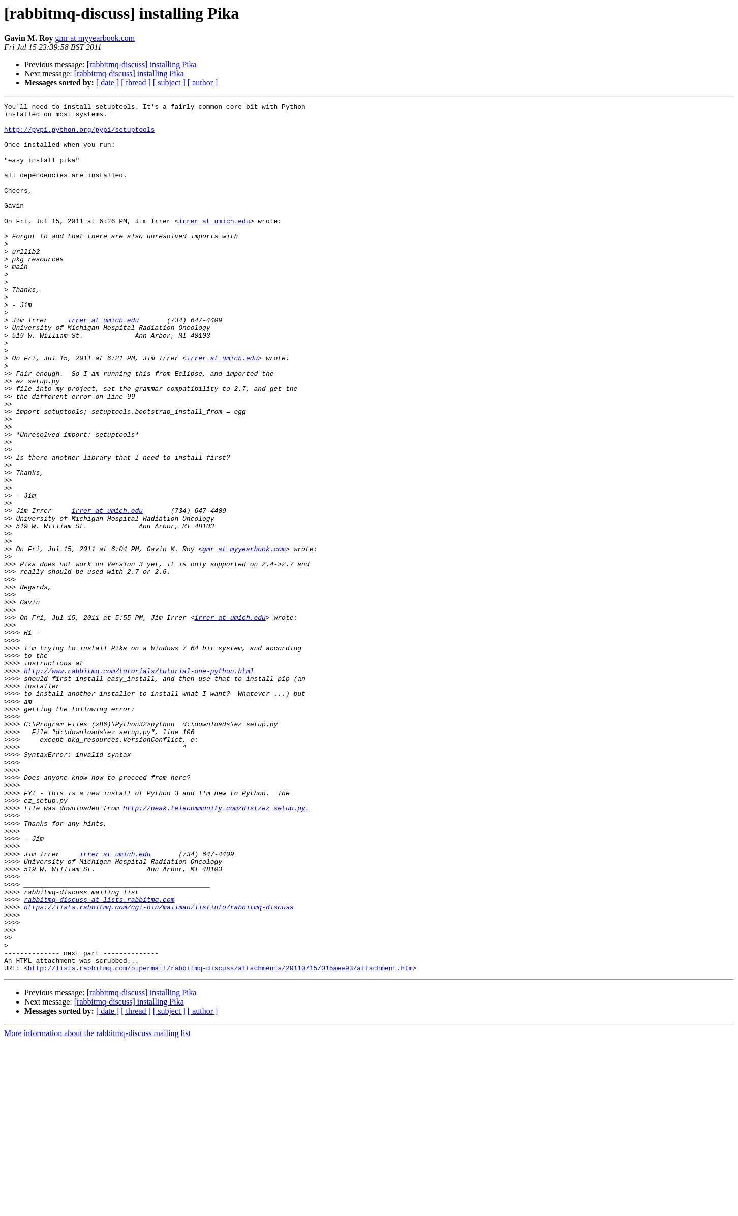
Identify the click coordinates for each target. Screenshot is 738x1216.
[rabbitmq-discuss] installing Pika (142, 64)
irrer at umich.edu (214, 245)
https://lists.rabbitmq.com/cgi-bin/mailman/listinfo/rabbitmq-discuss (158, 1068)
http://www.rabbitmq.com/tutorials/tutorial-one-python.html (139, 784)
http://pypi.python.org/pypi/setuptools (79, 135)
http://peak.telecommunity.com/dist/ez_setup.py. (216, 949)
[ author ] (203, 82)
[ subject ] (169, 82)
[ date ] (107, 82)
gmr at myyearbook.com (95, 38)
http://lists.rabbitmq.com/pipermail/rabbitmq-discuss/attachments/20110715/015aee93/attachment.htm (220, 1141)
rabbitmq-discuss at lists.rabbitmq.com (99, 1059)
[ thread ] (136, 82)
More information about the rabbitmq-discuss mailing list (97, 1207)
